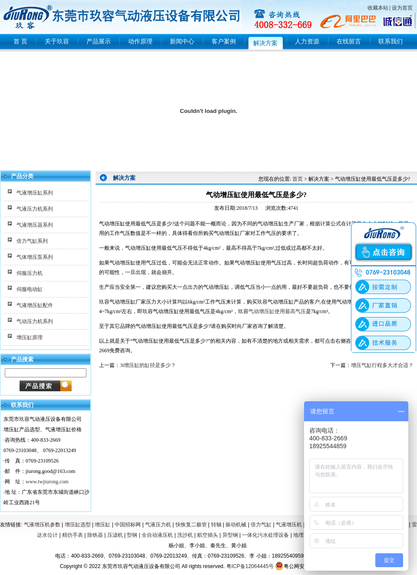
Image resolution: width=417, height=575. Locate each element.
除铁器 (95, 535)
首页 (297, 179)
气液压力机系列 (35, 209)
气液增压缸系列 (35, 193)
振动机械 (235, 525)
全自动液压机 (157, 535)
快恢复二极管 (191, 525)
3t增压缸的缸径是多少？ (148, 365)
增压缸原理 (30, 337)
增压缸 (102, 525)
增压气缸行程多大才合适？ (382, 365)
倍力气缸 (261, 525)
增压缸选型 (78, 525)
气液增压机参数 (42, 525)
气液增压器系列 (35, 225)
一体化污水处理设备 (265, 535)
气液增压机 (289, 525)
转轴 (216, 525)
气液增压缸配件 (35, 305)
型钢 (132, 535)
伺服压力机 (30, 273)
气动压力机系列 (35, 321)
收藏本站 (377, 8)
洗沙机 (185, 535)
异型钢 (230, 535)
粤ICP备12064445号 (250, 566)
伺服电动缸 (30, 289)
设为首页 (402, 8)
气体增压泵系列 (35, 257)
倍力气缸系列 (32, 241)
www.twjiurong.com (47, 482)
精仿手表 (72, 535)
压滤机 (115, 535)
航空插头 (207, 535)
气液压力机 (158, 525)
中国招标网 (128, 525)
